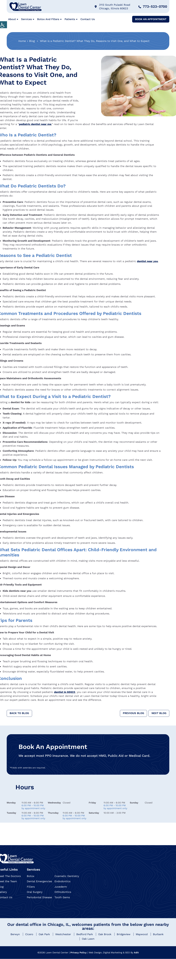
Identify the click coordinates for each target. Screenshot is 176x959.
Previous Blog (133, 713)
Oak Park (44, 934)
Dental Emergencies (39, 881)
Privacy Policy (78, 952)
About (12, 19)
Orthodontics (62, 892)
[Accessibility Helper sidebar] (3, 24)
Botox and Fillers (48, 19)
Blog (32, 40)
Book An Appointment (150, 19)
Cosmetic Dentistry (66, 876)
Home (22, 40)
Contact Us (87, 19)
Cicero (29, 934)
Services (26, 19)
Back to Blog (19, 713)
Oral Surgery (34, 892)
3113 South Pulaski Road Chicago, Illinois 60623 (112, 6)
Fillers (31, 886)
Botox (30, 876)
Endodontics (62, 881)
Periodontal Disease (39, 897)
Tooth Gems (62, 897)
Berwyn (15, 934)
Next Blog (158, 713)
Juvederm (60, 886)
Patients (70, 19)
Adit (136, 952)
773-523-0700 (152, 6)
